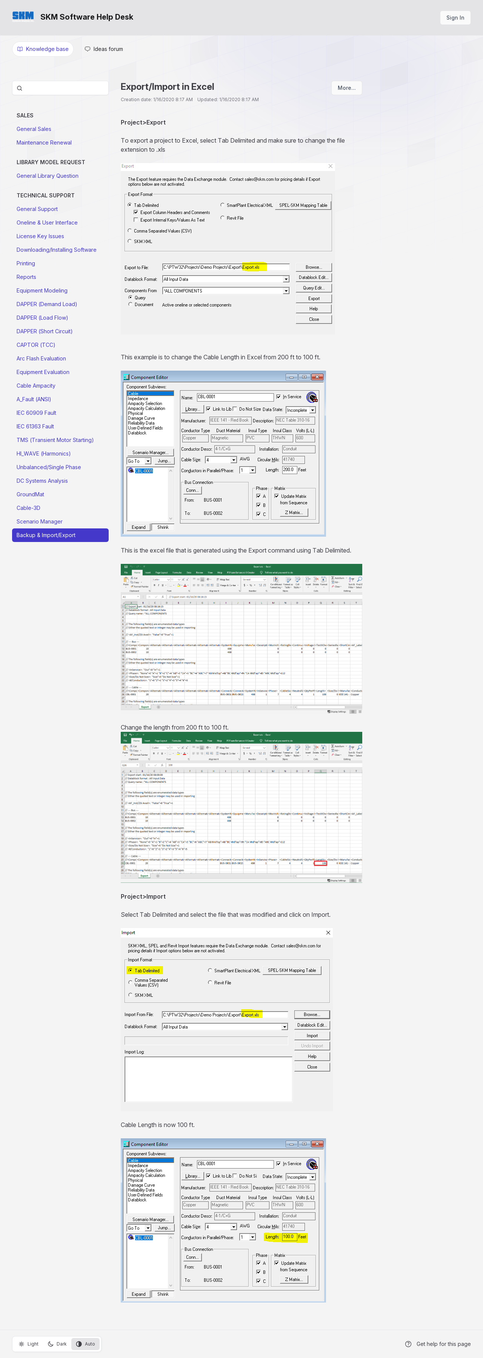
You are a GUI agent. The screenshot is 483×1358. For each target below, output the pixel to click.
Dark (57, 1344)
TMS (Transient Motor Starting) (55, 440)
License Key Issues (40, 236)
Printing (26, 263)
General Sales (34, 129)
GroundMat (30, 494)
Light (28, 1344)
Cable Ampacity (36, 385)
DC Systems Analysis (42, 480)
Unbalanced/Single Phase (49, 467)
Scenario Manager (40, 521)
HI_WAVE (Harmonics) (44, 453)
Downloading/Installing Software (57, 249)
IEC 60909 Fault (36, 413)
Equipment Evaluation (43, 372)
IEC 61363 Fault (35, 426)
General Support (37, 209)
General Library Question (47, 175)
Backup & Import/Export (46, 535)
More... (347, 88)
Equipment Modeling (42, 290)
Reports (26, 277)
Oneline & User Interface (47, 222)
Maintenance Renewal (44, 142)
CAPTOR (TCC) (36, 345)
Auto (85, 1344)
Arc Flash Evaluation (41, 358)
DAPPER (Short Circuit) (45, 331)
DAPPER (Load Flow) (42, 317)
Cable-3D (28, 508)
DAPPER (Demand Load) (47, 304)
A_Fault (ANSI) (34, 399)
